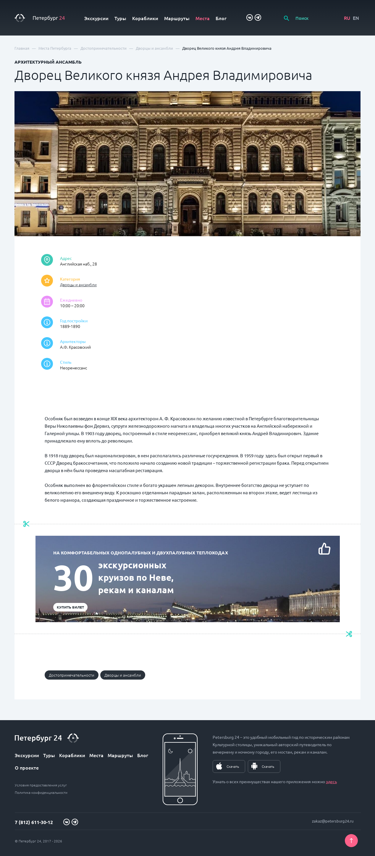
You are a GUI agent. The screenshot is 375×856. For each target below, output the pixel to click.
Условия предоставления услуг (41, 785)
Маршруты (177, 18)
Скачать (233, 766)
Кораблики (145, 18)
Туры (120, 18)
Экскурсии (96, 18)
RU (347, 18)
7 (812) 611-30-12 (34, 822)
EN (356, 18)
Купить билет (70, 607)
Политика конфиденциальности (41, 792)
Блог (221, 18)
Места (202, 18)
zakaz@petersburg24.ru (332, 820)
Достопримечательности (71, 675)
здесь (331, 781)
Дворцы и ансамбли (78, 284)
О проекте (27, 767)
